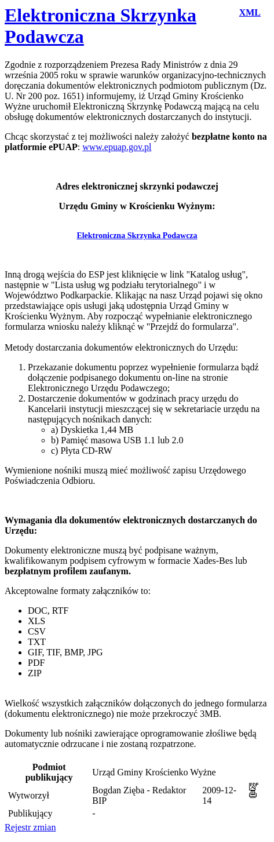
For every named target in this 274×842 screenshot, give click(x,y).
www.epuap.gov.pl (116, 147)
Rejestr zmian (30, 827)
